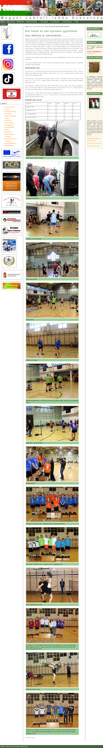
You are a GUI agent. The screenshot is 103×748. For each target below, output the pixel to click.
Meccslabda (8, 114)
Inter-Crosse (8, 120)
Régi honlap (10, 22)
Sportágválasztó (9, 125)
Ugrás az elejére (15, 746)
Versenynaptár (67, 22)
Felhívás (3, 24)
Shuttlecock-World (10, 107)
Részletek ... (90, 89)
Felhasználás (90, 53)
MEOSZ (7, 129)
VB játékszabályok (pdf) (93, 145)
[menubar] (42, 23)
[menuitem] (2, 22)
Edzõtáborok (8, 132)
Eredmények (55, 22)
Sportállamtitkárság (10, 143)
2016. (34, 26)
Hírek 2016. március (40, 26)
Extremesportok (9, 123)
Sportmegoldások (9, 127)
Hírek (77, 22)
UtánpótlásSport (9, 145)
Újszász (7, 109)
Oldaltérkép (20, 22)
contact (8, 746)
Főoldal (2, 22)
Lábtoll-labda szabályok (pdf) (94, 143)
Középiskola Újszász (10, 111)
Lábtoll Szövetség (31, 22)
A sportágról (44, 22)
